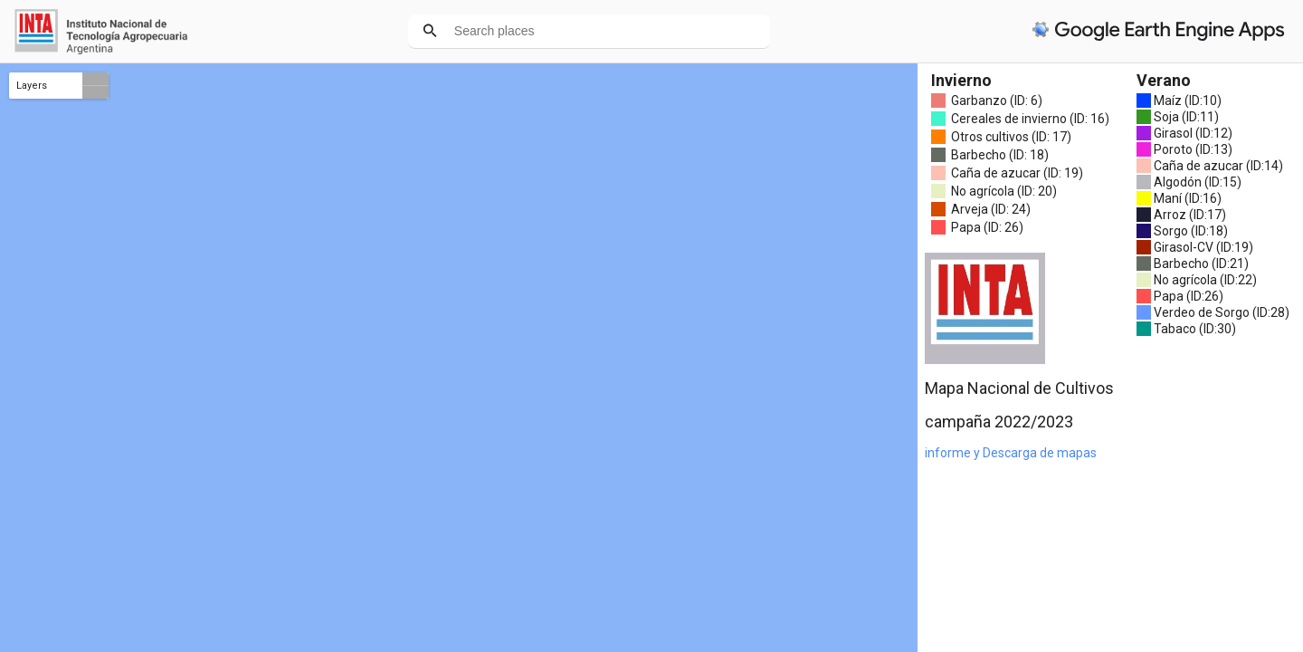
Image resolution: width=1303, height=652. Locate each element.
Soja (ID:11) (1186, 117)
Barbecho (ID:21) (1201, 263)
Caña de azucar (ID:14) (1218, 165)
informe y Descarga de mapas (1011, 453)
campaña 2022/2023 (999, 421)
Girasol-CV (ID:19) (1203, 247)
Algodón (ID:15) (1197, 182)
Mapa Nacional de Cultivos (1019, 388)
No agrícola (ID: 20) (1004, 191)
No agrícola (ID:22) (1205, 280)
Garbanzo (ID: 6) (996, 100)
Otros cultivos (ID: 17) (1011, 136)
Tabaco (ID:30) (1195, 328)
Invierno (961, 80)
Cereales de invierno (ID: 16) (1030, 118)
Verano (1164, 80)
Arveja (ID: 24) (991, 209)
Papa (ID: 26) (987, 227)
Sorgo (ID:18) (1191, 231)
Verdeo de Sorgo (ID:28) (1221, 312)
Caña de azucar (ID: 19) (1017, 173)
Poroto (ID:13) (1193, 149)
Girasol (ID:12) (1193, 133)
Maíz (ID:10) (1188, 100)
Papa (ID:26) (1188, 296)
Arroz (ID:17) (1190, 214)
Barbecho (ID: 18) (1000, 155)
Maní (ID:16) (1188, 198)
